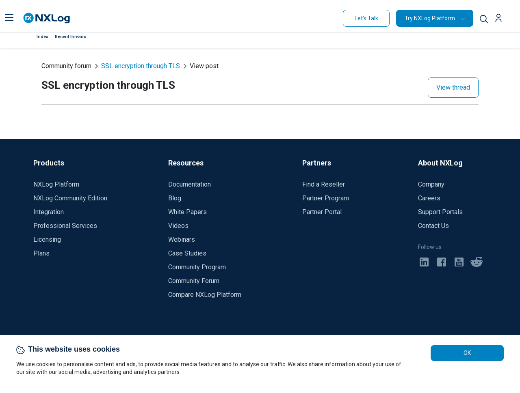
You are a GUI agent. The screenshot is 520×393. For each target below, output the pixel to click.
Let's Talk (366, 18)
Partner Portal (322, 212)
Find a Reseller (323, 184)
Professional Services (65, 226)
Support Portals (440, 212)
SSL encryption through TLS (140, 66)
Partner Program (325, 198)
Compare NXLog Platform (204, 295)
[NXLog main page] (47, 18)
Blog (174, 198)
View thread (453, 87)
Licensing (47, 239)
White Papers (187, 212)
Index (42, 36)
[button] (9, 18)
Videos (178, 226)
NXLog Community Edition (70, 198)
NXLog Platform (56, 184)
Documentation (189, 184)
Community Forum (193, 281)
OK (467, 353)
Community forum (66, 66)
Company (431, 184)
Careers (429, 198)
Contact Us (433, 226)
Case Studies (187, 253)
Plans (41, 253)
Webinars (181, 239)
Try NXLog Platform (430, 18)
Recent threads (70, 36)
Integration (48, 212)
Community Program (197, 267)
